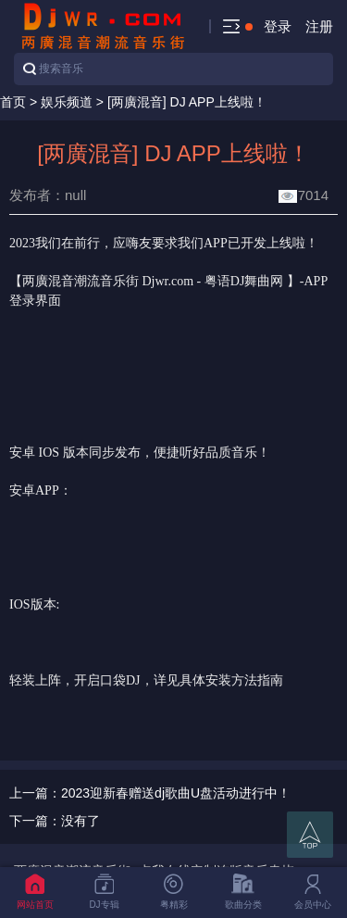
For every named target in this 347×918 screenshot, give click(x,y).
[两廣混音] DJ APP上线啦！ (186, 101)
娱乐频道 (67, 101)
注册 (319, 26)
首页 (13, 101)
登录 (277, 26)
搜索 (29, 68)
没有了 (80, 820)
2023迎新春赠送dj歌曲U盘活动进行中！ (176, 793)
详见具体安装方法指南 (218, 680)
